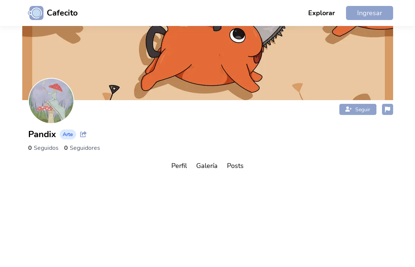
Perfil (179, 165)
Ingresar (369, 13)
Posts (235, 165)
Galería (207, 165)
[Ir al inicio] (50, 13)
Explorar (321, 13)
